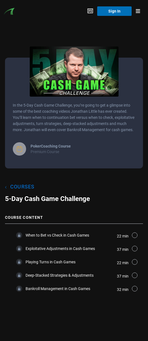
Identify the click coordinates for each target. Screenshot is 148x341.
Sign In (114, 11)
